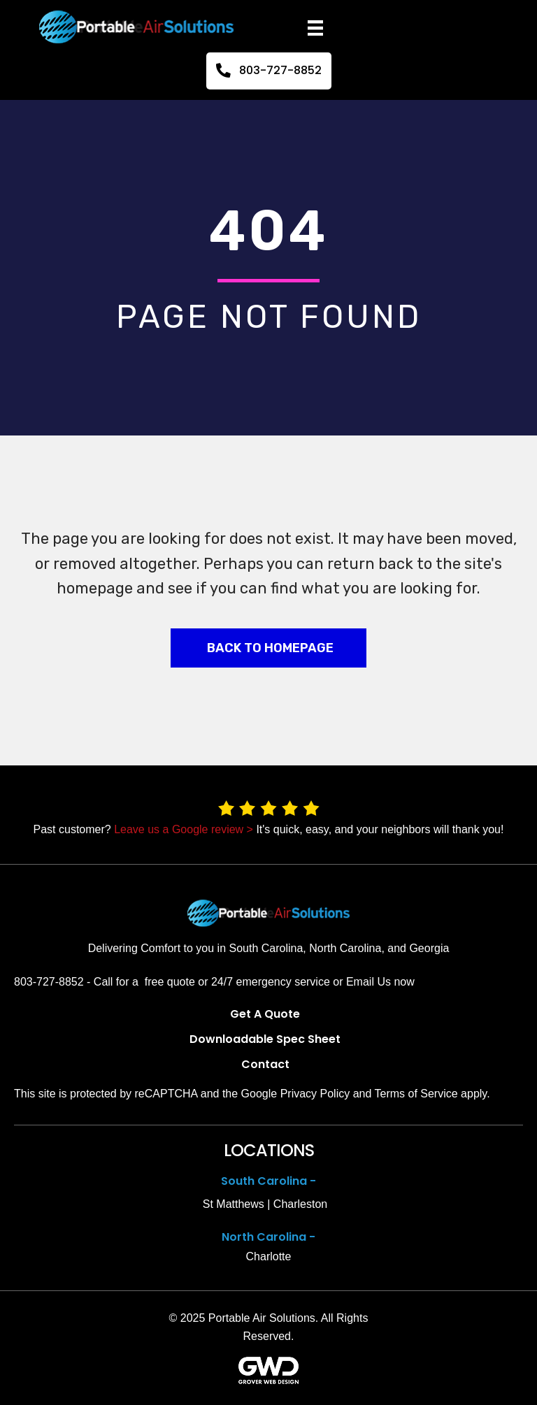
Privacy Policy (315, 1094)
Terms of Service (416, 1094)
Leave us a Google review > (183, 829)
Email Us (368, 982)
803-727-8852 (49, 982)
